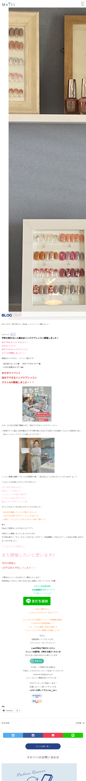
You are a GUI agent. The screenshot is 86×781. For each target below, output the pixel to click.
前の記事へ (6, 723)
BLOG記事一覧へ (43, 746)
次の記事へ (80, 723)
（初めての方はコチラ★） (31, 363)
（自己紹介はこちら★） (11, 363)
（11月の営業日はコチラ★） (13, 367)
